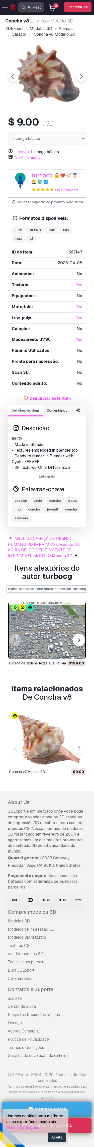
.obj (18, 239)
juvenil (52, 509)
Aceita (56, 1137)
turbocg (42, 175)
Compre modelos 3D (32, 912)
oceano (21, 501)
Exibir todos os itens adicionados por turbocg (47, 589)
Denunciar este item (50, 398)
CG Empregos (20, 978)
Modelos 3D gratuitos (27, 937)
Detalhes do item (25, 410)
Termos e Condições (26, 1047)
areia (38, 501)
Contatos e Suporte (30, 989)
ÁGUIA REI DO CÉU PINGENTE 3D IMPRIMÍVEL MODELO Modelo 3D (40, 552)
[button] (79, 640)
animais (21, 518)
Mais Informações (22, 1127)
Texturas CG (19, 945)
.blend (35, 230)
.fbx (65, 230)
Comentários (57, 410)
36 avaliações (66, 190)
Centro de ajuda (22, 1006)
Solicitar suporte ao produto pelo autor (47, 202)
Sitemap (47, 1098)
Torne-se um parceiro (27, 962)
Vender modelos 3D (25, 953)
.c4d (51, 230)
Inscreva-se (77, 7)
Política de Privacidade (28, 1039)
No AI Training (27, 157)
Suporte (15, 998)
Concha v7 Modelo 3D (27, 771)
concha (55, 501)
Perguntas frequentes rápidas (34, 1014)
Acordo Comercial (24, 1031)
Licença (15, 1022)
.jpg (18, 230)
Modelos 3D (19, 921)
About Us (19, 802)
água (72, 501)
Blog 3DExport (21, 970)
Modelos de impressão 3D (31, 929)
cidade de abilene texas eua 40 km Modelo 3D (46, 663)
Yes (79, 284)
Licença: (22, 151)
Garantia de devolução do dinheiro (38, 1055)
